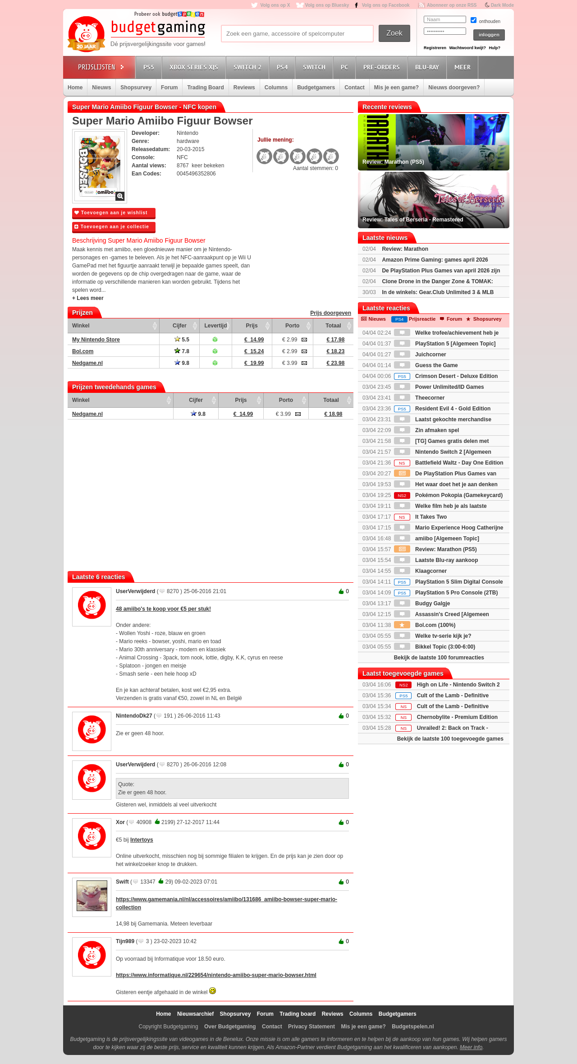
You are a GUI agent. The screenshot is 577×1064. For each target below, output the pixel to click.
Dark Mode (502, 5)
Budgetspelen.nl (413, 1026)
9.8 (181, 363)
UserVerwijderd (135, 591)
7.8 (181, 351)
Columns (276, 87)
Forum (169, 87)
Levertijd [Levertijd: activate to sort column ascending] (215, 325)
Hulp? (494, 48)
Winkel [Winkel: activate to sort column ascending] (81, 325)
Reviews (244, 87)
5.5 (181, 339)
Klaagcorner (420, 571)
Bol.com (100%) (425, 625)
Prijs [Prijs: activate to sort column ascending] (252, 325)
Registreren (435, 48)
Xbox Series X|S (195, 67)
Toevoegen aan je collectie (111, 226)
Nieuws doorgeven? (454, 87)
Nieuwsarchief (195, 1014)
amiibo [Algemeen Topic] (436, 538)
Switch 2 (249, 67)
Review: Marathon (405, 249)
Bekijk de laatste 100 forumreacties (439, 657)
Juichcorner (420, 354)
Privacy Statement (311, 1026)
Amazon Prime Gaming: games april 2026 (435, 260)
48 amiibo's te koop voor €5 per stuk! (163, 609)
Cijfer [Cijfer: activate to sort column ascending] (180, 325)
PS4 (283, 67)
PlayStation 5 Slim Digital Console (448, 582)
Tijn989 (125, 941)
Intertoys (141, 840)
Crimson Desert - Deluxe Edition (446, 376)
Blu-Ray (428, 67)
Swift (122, 882)
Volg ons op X (275, 5)
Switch (315, 67)
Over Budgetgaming (230, 1026)
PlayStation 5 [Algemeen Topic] (445, 344)
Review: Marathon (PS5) (435, 549)
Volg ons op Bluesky (327, 5)
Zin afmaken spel (426, 430)
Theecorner (419, 398)
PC (346, 67)
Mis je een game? (396, 87)
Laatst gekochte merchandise (442, 419)
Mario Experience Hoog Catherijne (449, 528)
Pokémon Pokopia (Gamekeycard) (448, 495)
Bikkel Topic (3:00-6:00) (435, 647)
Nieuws (101, 87)
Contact (354, 87)
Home (75, 87)
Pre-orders (383, 67)
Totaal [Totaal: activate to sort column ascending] (333, 325)
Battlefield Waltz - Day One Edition (449, 463)
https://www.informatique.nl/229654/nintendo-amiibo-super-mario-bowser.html (216, 975)
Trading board (297, 1014)
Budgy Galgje (422, 603)
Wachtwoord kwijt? (467, 48)
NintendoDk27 (134, 716)
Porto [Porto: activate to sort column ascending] (292, 325)
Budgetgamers (316, 87)
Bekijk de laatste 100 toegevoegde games (450, 739)
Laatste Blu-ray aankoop (436, 560)
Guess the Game (426, 365)
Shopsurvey (135, 87)
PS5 (150, 67)
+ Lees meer (88, 298)
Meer (463, 67)
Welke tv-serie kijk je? (433, 636)
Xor (120, 822)
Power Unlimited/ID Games (439, 387)
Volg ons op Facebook (386, 5)
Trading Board (205, 87)
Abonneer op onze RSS (452, 5)
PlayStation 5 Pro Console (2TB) (446, 593)
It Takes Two (420, 517)
